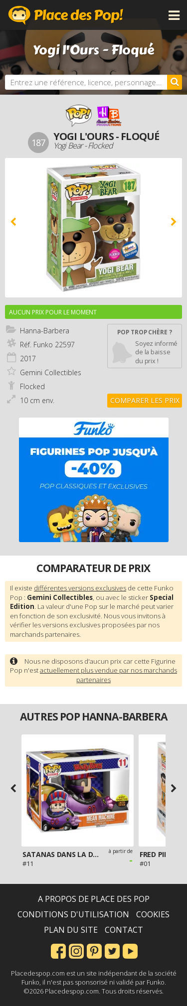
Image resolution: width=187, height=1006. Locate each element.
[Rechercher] (174, 82)
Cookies (153, 914)
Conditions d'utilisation (73, 914)
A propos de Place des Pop (94, 898)
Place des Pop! (65, 15)
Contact (124, 929)
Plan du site (71, 929)
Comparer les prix (145, 400)
